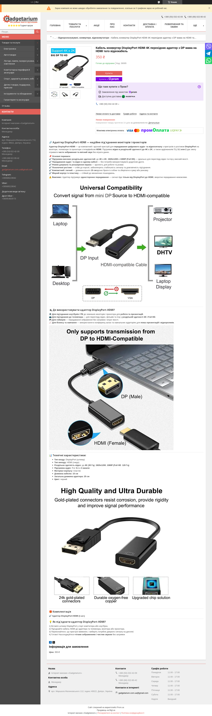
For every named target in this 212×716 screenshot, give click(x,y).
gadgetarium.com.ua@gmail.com (17, 169)
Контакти (129, 25)
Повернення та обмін (174, 25)
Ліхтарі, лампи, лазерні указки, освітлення (19, 62)
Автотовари (10, 54)
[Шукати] (37, 31)
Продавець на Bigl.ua (106, 710)
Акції (96, 25)
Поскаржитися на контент (109, 713)
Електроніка (10, 48)
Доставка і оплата (149, 25)
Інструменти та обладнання (18, 93)
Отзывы (6, 105)
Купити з (109, 79)
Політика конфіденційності (132, 713)
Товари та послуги (11, 42)
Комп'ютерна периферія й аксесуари (17, 71)
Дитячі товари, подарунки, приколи (17, 86)
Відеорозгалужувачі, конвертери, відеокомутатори (83, 38)
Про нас (112, 25)
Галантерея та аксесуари (16, 99)
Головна (55, 25)
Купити (109, 73)
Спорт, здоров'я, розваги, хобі (19, 78)
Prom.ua (120, 707)
